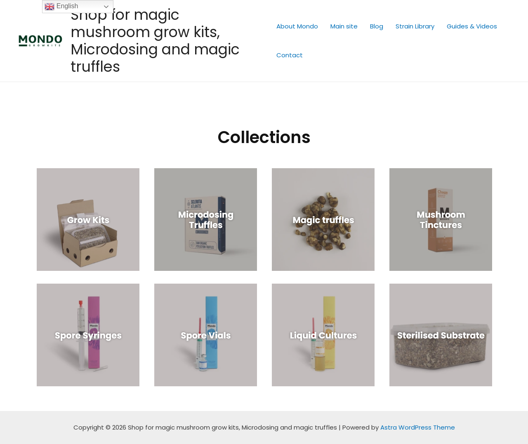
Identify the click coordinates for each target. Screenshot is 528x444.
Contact (289, 55)
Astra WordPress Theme (417, 427)
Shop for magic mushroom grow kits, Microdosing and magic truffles (155, 41)
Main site (344, 26)
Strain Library (415, 26)
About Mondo (297, 26)
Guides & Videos (472, 26)
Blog (376, 26)
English (61, 7)
